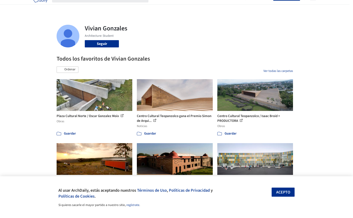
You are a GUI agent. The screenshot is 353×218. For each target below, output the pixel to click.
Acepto (283, 192)
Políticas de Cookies (76, 196)
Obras (157, 6)
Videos (235, 6)
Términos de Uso (152, 190)
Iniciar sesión (260, 6)
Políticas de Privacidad (189, 190)
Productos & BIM (197, 6)
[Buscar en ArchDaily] (104, 6)
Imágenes (173, 6)
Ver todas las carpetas (278, 71)
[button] (67, 69)
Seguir (102, 43)
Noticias (220, 6)
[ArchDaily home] (40, 6)
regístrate (132, 205)
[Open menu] (313, 6)
